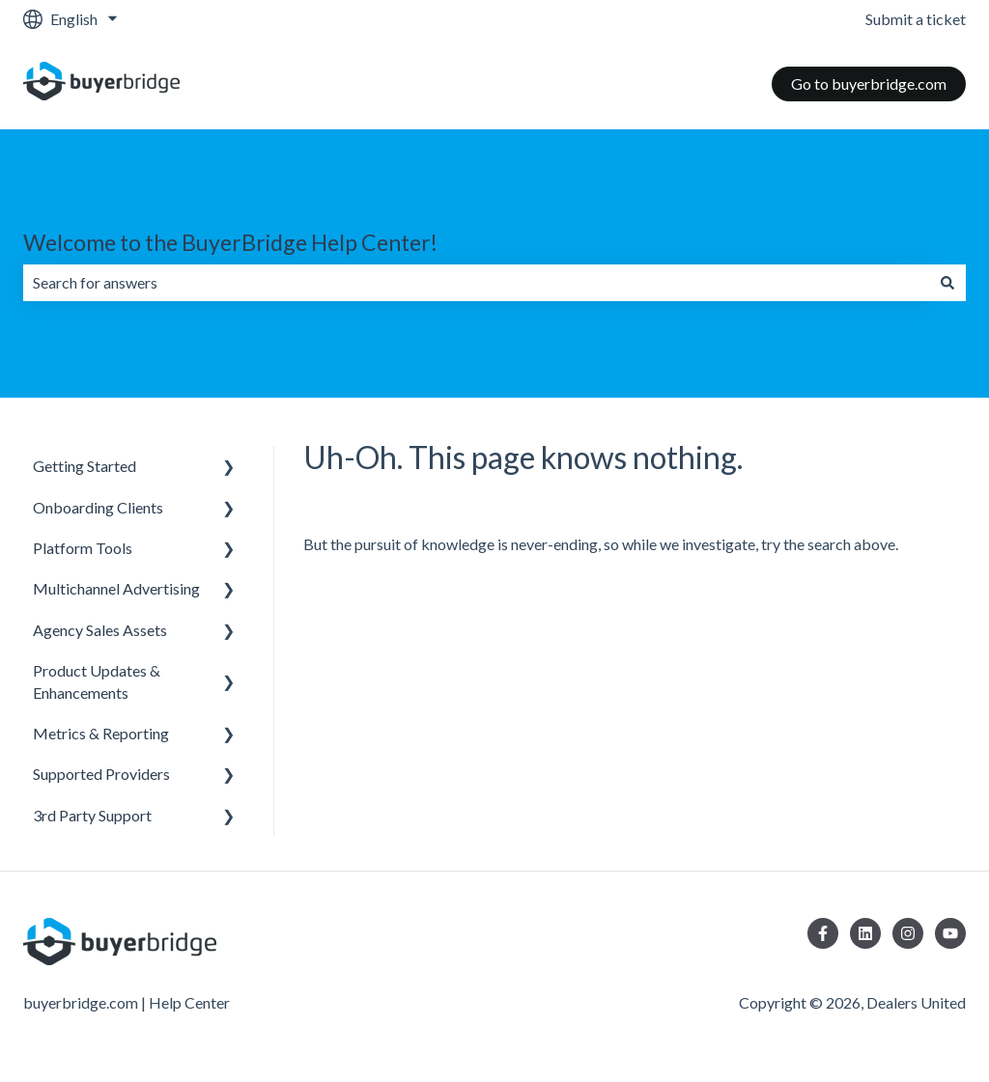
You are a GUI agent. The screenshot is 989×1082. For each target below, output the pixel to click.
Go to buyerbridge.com (869, 83)
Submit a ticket (915, 19)
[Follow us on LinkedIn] (865, 933)
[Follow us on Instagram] (907, 933)
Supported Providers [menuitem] (101, 773)
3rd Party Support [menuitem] (92, 815)
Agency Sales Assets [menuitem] (100, 630)
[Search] (947, 282)
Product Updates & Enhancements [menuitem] (96, 681)
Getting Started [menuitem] (84, 466)
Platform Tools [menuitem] (82, 548)
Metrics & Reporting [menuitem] (101, 733)
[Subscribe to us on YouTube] (950, 933)
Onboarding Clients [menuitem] (98, 507)
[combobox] (476, 282)
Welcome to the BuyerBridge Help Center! (230, 242)
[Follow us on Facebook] (822, 933)
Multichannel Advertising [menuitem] (116, 588)
